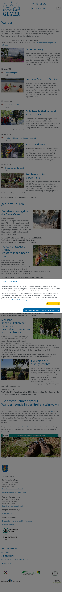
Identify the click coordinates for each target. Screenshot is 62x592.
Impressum (42, 300)
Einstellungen (51, 304)
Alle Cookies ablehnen (32, 310)
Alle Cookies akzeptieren (50, 310)
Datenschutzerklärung (19, 300)
